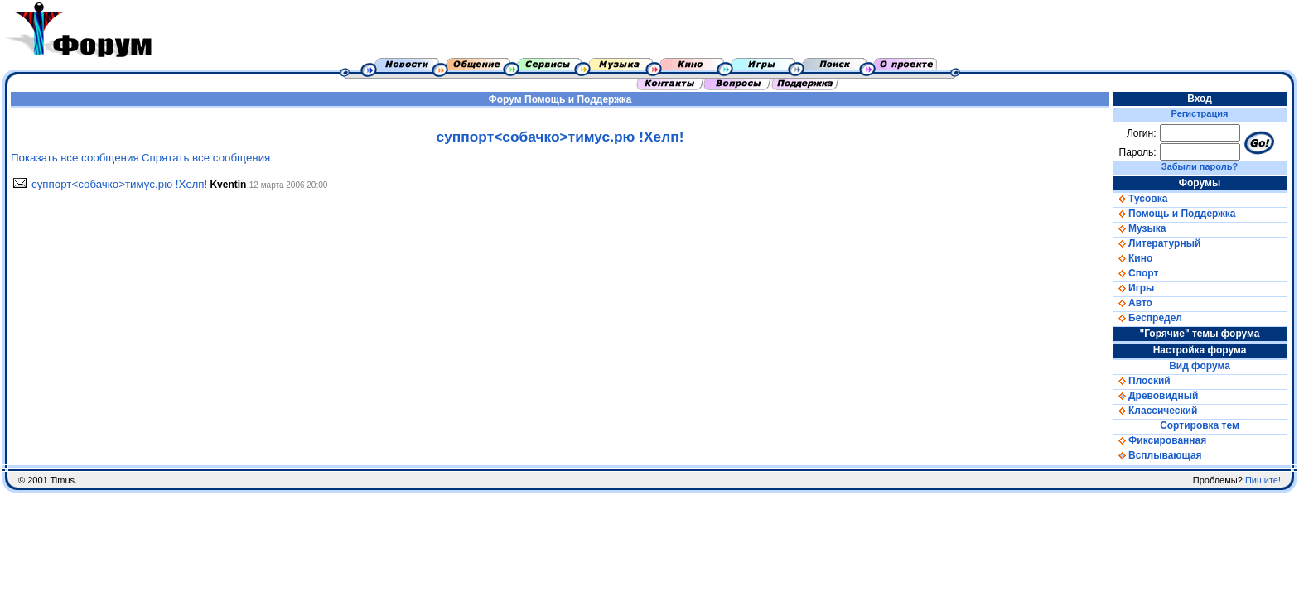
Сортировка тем (1199, 425)
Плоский (1142, 381)
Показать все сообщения (75, 157)
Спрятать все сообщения (206, 157)
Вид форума (1199, 366)
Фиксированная (1159, 440)
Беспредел (1147, 318)
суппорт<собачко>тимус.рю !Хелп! (119, 184)
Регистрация (1200, 113)
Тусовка (1140, 198)
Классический (1155, 410)
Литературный (1156, 243)
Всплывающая (1157, 455)
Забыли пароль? (1199, 166)
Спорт (1135, 273)
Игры (1133, 288)
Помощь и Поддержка (577, 99)
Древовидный (1155, 395)
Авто (1132, 303)
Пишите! (1263, 480)
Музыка (1139, 228)
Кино (1132, 258)
